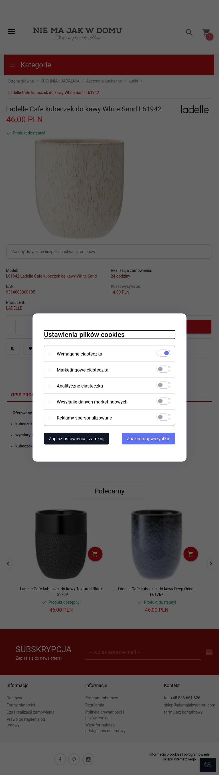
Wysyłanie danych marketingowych (92, 402)
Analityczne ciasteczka (80, 386)
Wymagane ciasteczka (79, 354)
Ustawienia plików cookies (84, 335)
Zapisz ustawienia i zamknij (76, 438)
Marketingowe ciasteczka (82, 370)
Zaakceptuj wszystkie (148, 438)
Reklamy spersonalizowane (84, 418)
